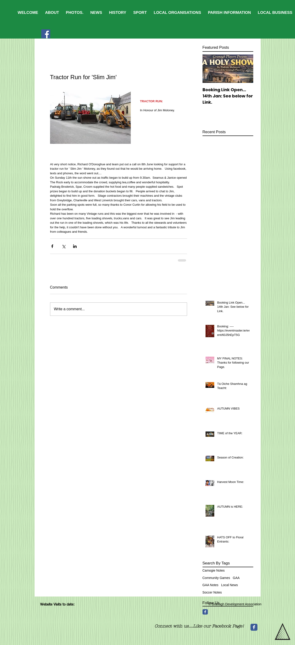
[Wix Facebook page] (253, 627)
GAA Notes (210, 585)
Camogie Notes (214, 570)
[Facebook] (45, 33)
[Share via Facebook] (52, 246)
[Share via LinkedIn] (75, 246)
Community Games (216, 578)
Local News (229, 585)
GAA (236, 578)
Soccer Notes (212, 592)
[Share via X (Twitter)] (63, 246)
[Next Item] (246, 68)
